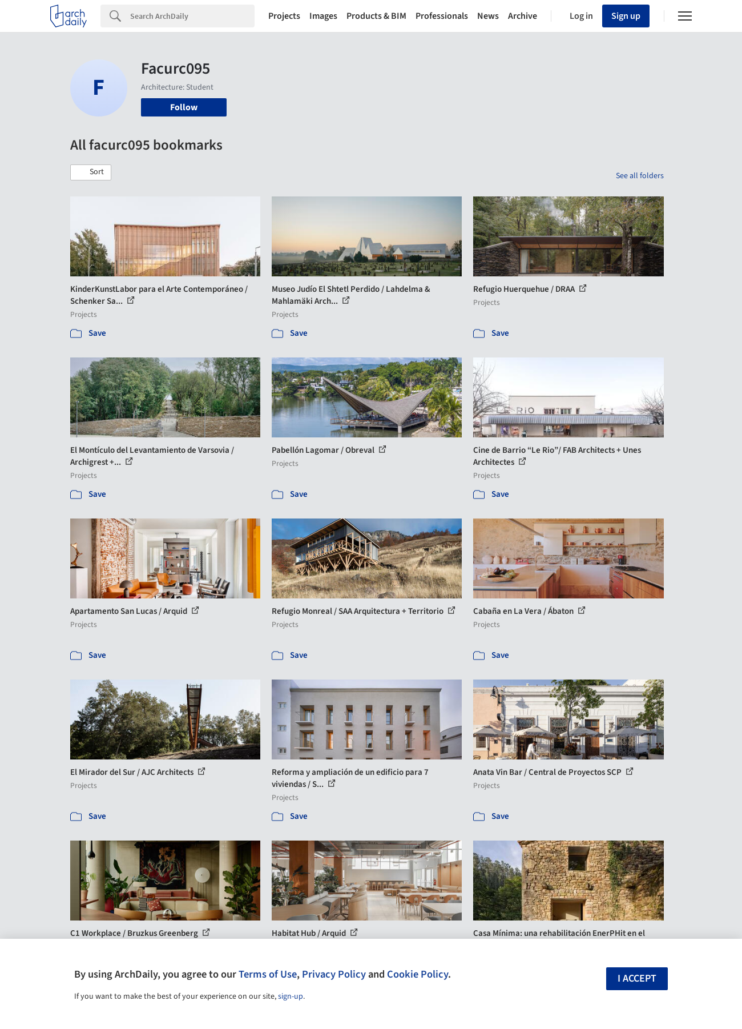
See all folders (640, 176)
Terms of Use (268, 974)
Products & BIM (376, 16)
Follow (183, 107)
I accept (637, 978)
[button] (90, 172)
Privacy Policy (334, 974)
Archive (522, 16)
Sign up (625, 16)
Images (323, 16)
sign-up (290, 996)
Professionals (442, 16)
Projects (284, 16)
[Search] (192, 16)
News (488, 16)
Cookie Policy (417, 974)
